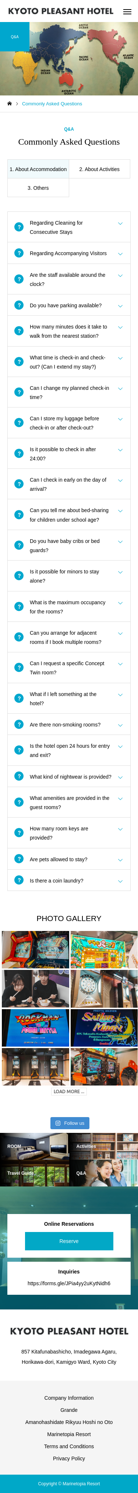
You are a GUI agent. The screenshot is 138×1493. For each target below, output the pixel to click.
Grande (69, 1410)
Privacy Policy (69, 1458)
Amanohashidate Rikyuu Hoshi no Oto (69, 1422)
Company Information (69, 1398)
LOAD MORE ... (69, 1091)
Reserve (68, 1241)
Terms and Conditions (69, 1446)
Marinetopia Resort (69, 1434)
